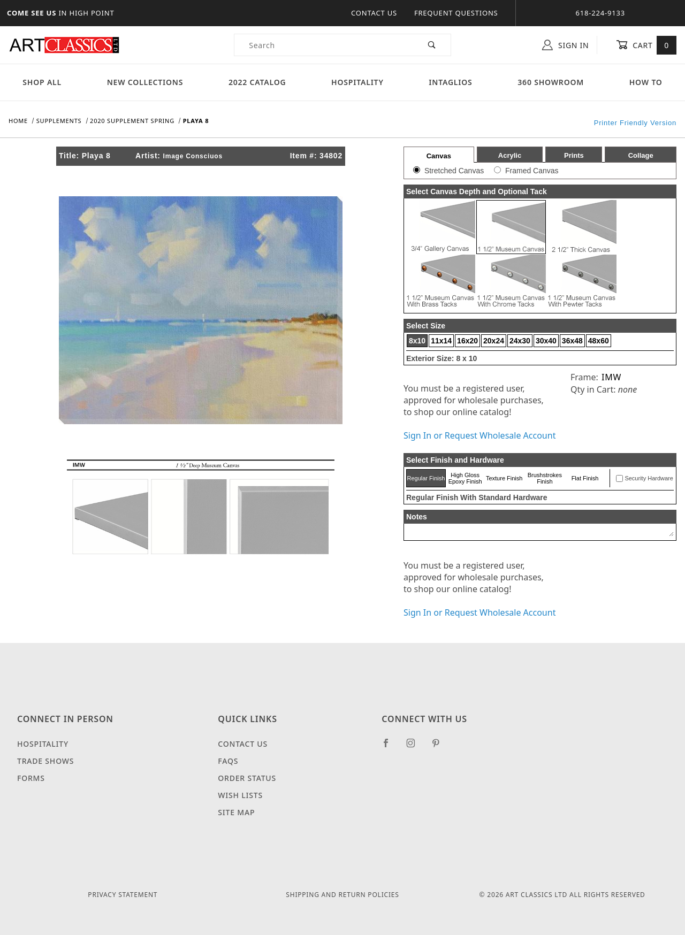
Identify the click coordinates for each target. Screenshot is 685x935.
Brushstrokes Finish (545, 478)
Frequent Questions (456, 13)
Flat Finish (585, 478)
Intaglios (450, 82)
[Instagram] (415, 747)
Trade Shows (45, 761)
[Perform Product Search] (432, 45)
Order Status (247, 778)
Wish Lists (240, 795)
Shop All (42, 82)
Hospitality (357, 82)
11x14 (441, 340)
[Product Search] (324, 45)
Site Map (236, 812)
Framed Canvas (532, 170)
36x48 (572, 340)
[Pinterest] (440, 747)
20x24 (493, 340)
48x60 (598, 340)
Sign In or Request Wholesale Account (479, 435)
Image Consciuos (193, 156)
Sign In (565, 45)
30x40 (546, 340)
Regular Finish (426, 478)
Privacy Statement (122, 894)
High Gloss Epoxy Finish (465, 478)
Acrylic (509, 155)
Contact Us (374, 13)
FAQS (228, 761)
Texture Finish (504, 478)
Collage (640, 155)
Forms (31, 778)
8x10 (417, 340)
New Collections (145, 82)
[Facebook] (390, 747)
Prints (574, 155)
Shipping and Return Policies (342, 894)
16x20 (467, 340)
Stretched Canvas (454, 170)
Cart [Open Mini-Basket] (646, 45)
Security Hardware (649, 478)
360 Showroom (550, 82)
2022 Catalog (257, 82)
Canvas (439, 156)
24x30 (519, 340)
